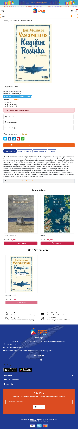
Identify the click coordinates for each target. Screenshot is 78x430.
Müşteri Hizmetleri (11, 380)
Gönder (39, 407)
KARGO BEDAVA (9, 7)
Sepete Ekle (21, 243)
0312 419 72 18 (9, 344)
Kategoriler (9, 384)
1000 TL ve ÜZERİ (18, 7)
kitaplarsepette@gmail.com (14, 348)
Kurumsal (8, 376)
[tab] (10, 151)
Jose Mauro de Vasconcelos (31, 181)
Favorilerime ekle (10, 134)
